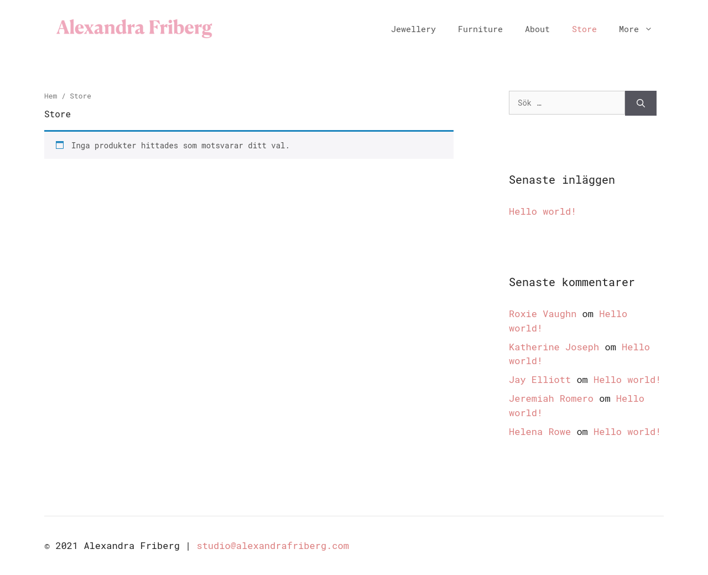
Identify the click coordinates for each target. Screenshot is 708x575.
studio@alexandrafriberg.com (272, 545)
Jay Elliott (540, 379)
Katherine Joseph (554, 346)
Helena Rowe (540, 431)
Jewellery (413, 28)
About (537, 28)
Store (584, 28)
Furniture (480, 28)
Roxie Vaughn (542, 313)
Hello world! (542, 211)
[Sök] (641, 103)
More (641, 28)
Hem (50, 95)
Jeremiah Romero (551, 398)
